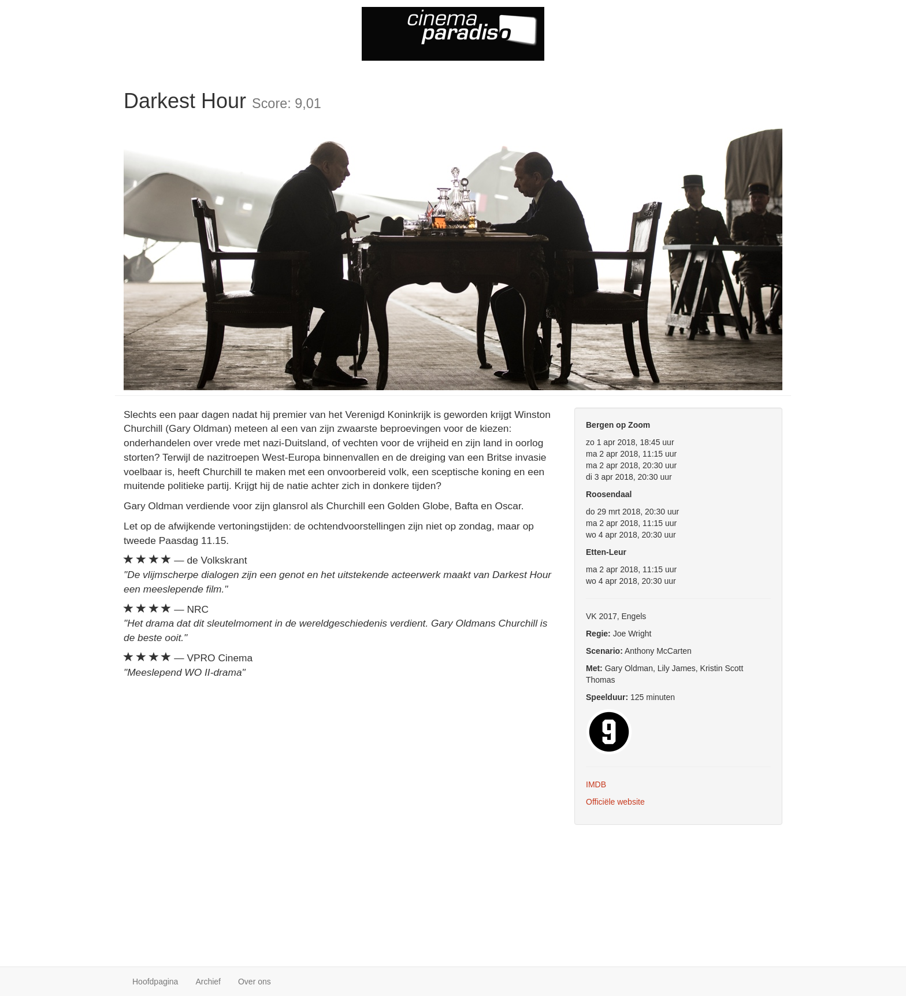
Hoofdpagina (155, 981)
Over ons (254, 981)
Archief (208, 981)
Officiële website (615, 801)
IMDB (596, 784)
